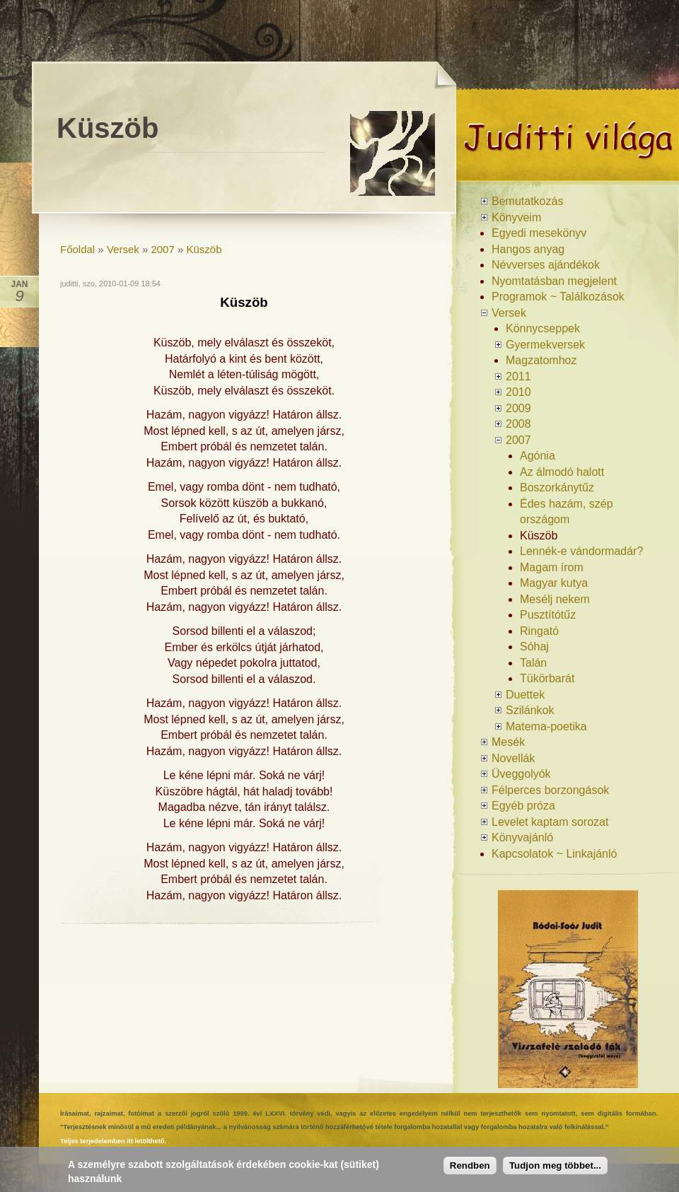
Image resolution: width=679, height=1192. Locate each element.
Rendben (470, 1172)
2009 (518, 408)
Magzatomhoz (541, 360)
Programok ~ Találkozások (558, 297)
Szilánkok (530, 710)
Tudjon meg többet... (555, 1172)
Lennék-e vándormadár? (581, 551)
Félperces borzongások (550, 790)
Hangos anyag (528, 249)
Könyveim (516, 217)
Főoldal (77, 249)
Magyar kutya (554, 583)
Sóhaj (534, 647)
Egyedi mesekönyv (539, 233)
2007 (162, 249)
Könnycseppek (543, 328)
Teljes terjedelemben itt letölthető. (113, 1141)
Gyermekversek (545, 345)
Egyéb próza (523, 806)
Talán (533, 663)
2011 (518, 376)
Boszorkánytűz (557, 487)
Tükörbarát (547, 678)
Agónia (537, 456)
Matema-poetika (546, 726)
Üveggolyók (521, 774)
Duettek (525, 695)
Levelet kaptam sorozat (550, 822)
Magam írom (552, 567)
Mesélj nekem (555, 599)
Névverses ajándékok (546, 265)
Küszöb (204, 249)
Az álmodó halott (562, 472)
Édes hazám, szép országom (566, 512)
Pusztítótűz (548, 615)
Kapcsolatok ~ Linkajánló (554, 854)
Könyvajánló (522, 837)
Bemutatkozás (527, 201)
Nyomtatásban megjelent (554, 281)
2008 (518, 424)
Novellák (513, 758)
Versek (123, 249)
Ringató (539, 631)
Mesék (508, 742)
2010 (518, 392)
